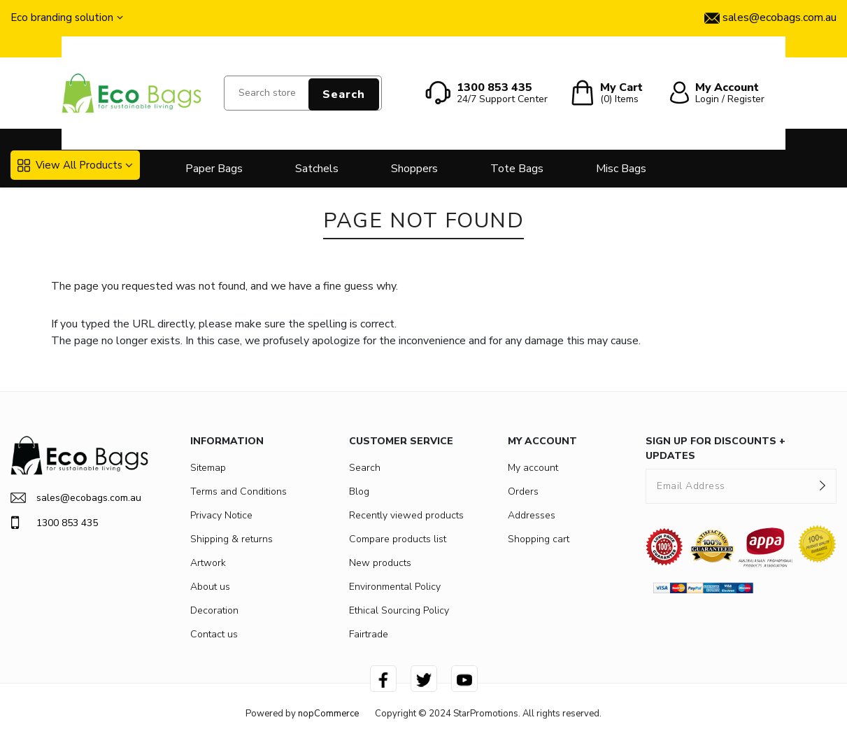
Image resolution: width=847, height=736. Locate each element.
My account (533, 467)
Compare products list (397, 539)
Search (343, 94)
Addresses (531, 515)
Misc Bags (621, 168)
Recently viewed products (406, 515)
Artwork (208, 562)
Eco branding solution (61, 17)
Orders (523, 491)
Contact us (214, 634)
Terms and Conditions (238, 491)
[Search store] (303, 93)
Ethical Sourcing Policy (399, 610)
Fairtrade (368, 634)
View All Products (69, 165)
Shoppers (414, 168)
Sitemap (208, 467)
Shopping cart (538, 539)
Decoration (214, 610)
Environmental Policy (395, 586)
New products (380, 562)
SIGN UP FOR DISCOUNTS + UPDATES (715, 448)
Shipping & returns (231, 539)
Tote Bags (516, 168)
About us (210, 586)
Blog (359, 491)
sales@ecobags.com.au (75, 497)
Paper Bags (214, 168)
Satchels (317, 168)
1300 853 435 (54, 523)
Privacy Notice (221, 515)
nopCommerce (328, 713)
